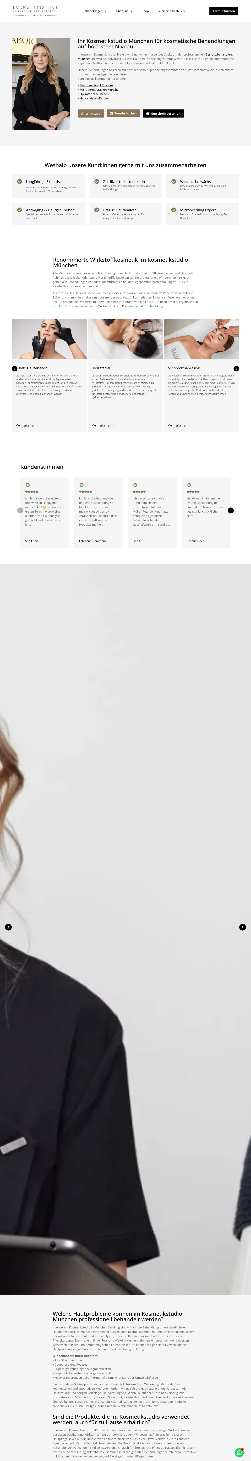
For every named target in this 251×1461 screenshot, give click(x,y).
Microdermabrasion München (100, 90)
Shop (145, 11)
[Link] (35, 11)
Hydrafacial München (94, 94)
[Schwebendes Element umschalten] (239, 1452)
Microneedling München (96, 85)
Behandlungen (95, 11)
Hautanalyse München (95, 98)
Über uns (124, 11)
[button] (15, 370)
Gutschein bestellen (171, 11)
